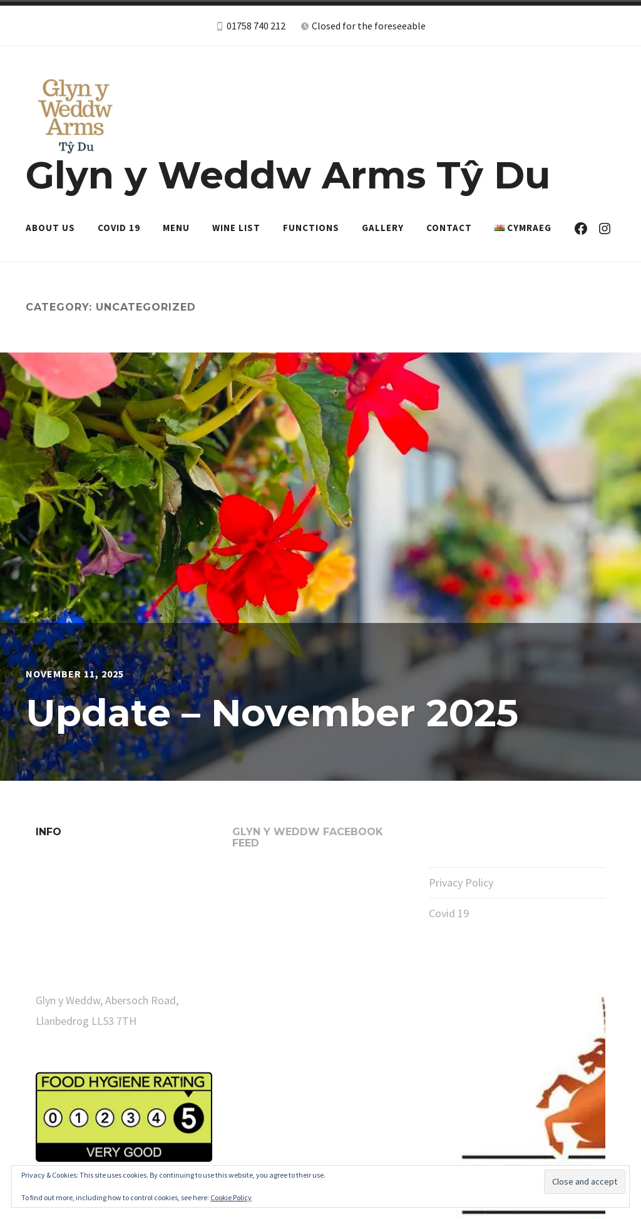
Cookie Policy (231, 1197)
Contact (449, 228)
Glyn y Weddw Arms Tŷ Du (288, 175)
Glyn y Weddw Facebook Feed (307, 837)
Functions (311, 228)
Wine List (236, 228)
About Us (50, 228)
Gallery (383, 228)
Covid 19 (119, 228)
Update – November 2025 (272, 713)
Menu (176, 228)
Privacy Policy (461, 882)
